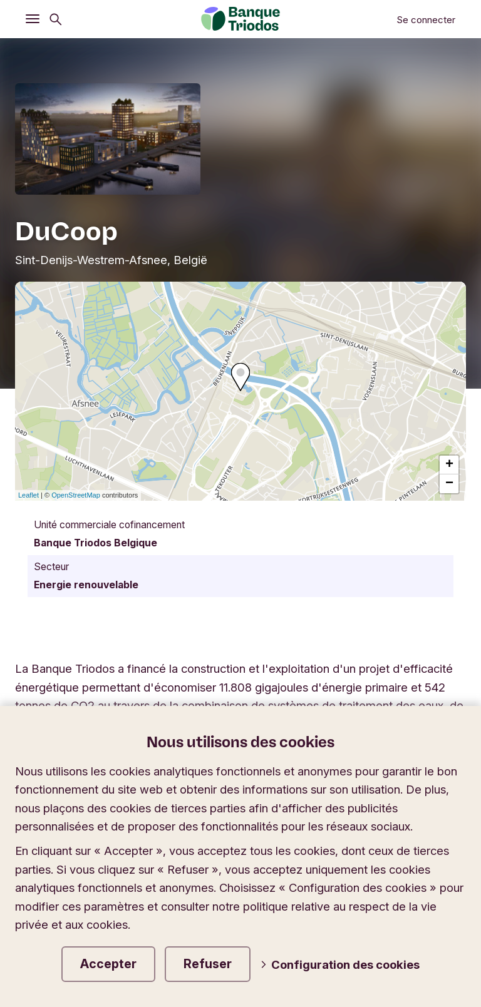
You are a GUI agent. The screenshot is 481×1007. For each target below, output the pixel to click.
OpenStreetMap (75, 495)
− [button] (449, 483)
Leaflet (28, 495)
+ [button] (449, 465)
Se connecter (425, 20)
